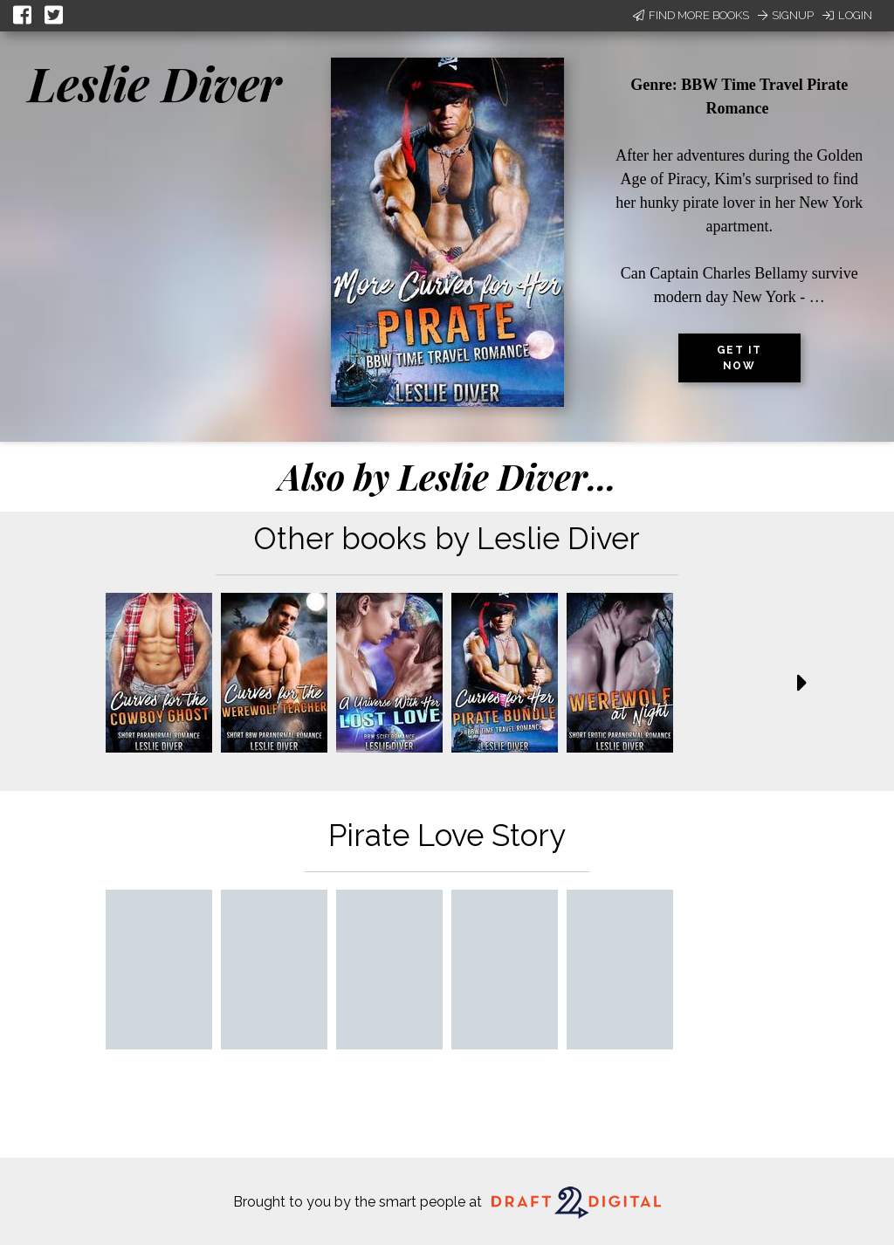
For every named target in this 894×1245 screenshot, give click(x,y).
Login (847, 15)
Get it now (739, 358)
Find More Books (691, 15)
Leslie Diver (154, 83)
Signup (786, 15)
